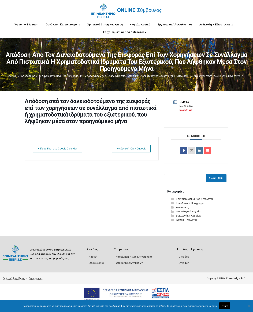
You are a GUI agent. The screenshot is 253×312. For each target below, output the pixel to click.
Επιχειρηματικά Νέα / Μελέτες (124, 32)
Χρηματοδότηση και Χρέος (106, 24)
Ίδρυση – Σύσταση (27, 24)
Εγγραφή (184, 262)
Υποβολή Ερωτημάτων (129, 262)
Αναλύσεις (182, 207)
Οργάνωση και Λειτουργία (64, 24)
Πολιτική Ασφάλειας (14, 278)
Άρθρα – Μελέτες (187, 219)
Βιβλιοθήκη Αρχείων (188, 215)
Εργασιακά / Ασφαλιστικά (176, 24)
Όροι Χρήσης (36, 278)
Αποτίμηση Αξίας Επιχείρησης (134, 256)
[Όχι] (248, 307)
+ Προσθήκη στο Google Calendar (57, 148)
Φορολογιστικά (141, 24)
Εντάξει (225, 306)
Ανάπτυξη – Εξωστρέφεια (217, 24)
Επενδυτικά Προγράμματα (191, 203)
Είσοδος (184, 256)
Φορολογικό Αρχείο (188, 211)
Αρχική (12, 76)
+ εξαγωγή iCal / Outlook (131, 148)
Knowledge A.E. (236, 278)
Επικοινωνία (96, 262)
